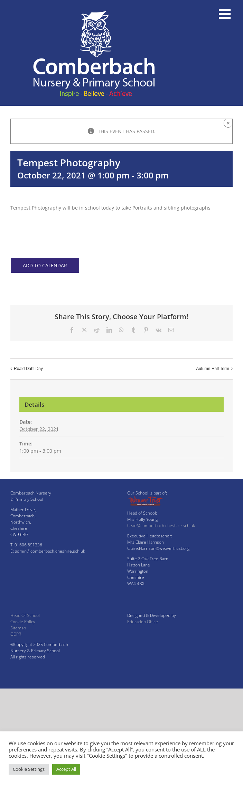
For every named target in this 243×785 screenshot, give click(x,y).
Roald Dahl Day (28, 368)
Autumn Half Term (212, 368)
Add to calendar (45, 265)
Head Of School (25, 615)
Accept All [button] (66, 769)
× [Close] (228, 123)
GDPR (15, 634)
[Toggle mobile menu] (226, 14)
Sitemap (18, 628)
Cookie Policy (22, 622)
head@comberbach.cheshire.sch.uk (161, 525)
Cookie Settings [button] (29, 769)
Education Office (142, 622)
